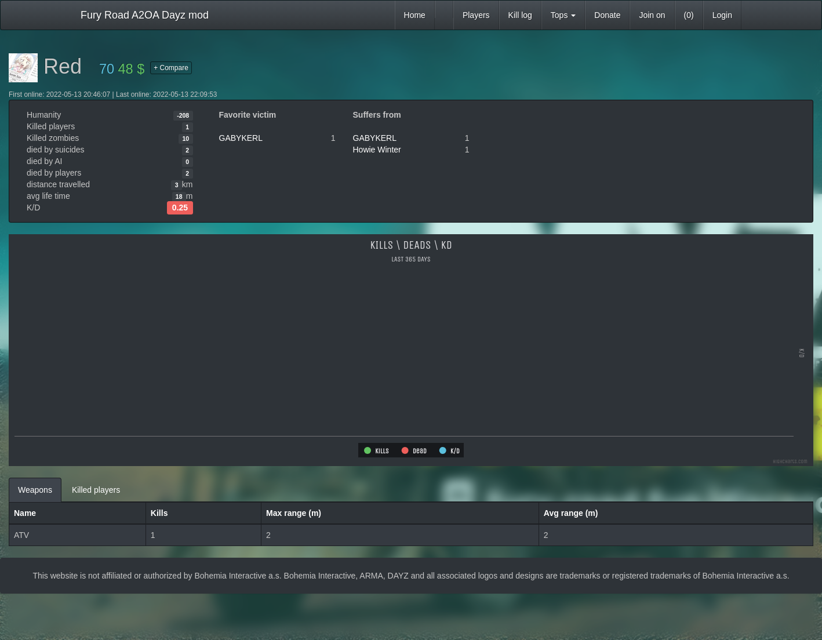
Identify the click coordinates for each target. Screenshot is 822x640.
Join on (652, 15)
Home (414, 15)
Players (476, 15)
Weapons (35, 489)
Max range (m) (293, 513)
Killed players (96, 489)
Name (25, 513)
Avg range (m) (571, 513)
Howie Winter (377, 149)
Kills (159, 513)
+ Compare (171, 68)
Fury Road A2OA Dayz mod (145, 15)
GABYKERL (241, 138)
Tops (563, 15)
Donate (607, 15)
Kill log (520, 15)
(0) (689, 15)
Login (722, 15)
